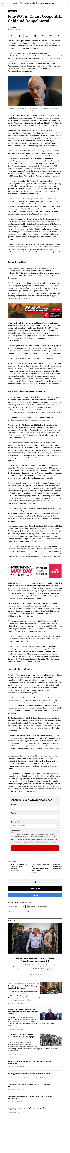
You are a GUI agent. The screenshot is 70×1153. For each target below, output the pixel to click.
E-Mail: (14, 804)
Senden (35, 848)
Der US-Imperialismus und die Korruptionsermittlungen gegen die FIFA (40, 868)
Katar (28, 911)
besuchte (26, 698)
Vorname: (15, 813)
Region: (14, 822)
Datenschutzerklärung (38, 837)
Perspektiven (13, 906)
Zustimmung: (16, 831)
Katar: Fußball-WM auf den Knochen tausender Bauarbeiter (18, 867)
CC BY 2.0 (35, 110)
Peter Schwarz (12, 27)
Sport (23, 906)
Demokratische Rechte (16, 911)
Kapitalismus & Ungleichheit (37, 906)
